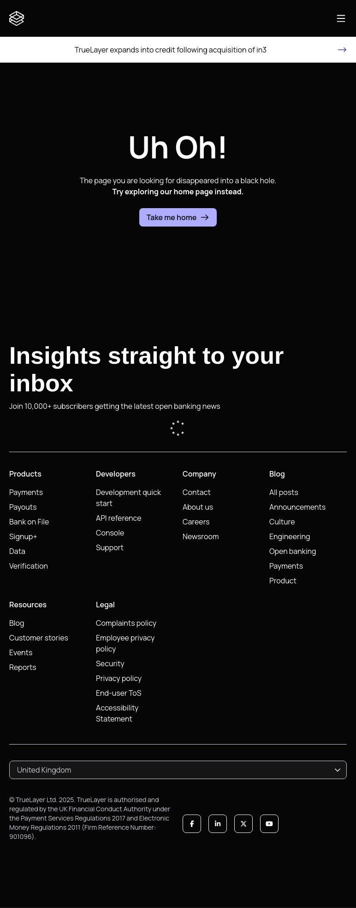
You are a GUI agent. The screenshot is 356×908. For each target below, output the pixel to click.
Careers (196, 522)
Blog (16, 623)
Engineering (289, 536)
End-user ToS (119, 693)
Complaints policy (126, 623)
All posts (283, 492)
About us (198, 507)
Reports (22, 667)
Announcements (297, 507)
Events (20, 652)
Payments (26, 492)
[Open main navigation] (341, 18)
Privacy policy (119, 678)
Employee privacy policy (125, 643)
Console (110, 533)
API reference (119, 518)
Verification (28, 566)
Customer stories (38, 638)
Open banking (292, 551)
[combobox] (178, 770)
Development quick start (128, 497)
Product (283, 581)
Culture (282, 522)
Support (110, 547)
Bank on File (29, 522)
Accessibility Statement (117, 713)
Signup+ (23, 536)
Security (110, 663)
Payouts (23, 507)
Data (17, 551)
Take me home (178, 217)
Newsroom (201, 536)
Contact (197, 492)
